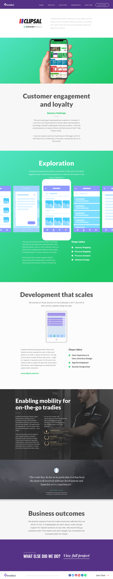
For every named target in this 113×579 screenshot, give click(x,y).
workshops (76, 5)
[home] (9, 4)
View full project (76, 555)
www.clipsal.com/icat (30, 373)
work (41, 5)
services (51, 5)
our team (88, 5)
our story (63, 5)
